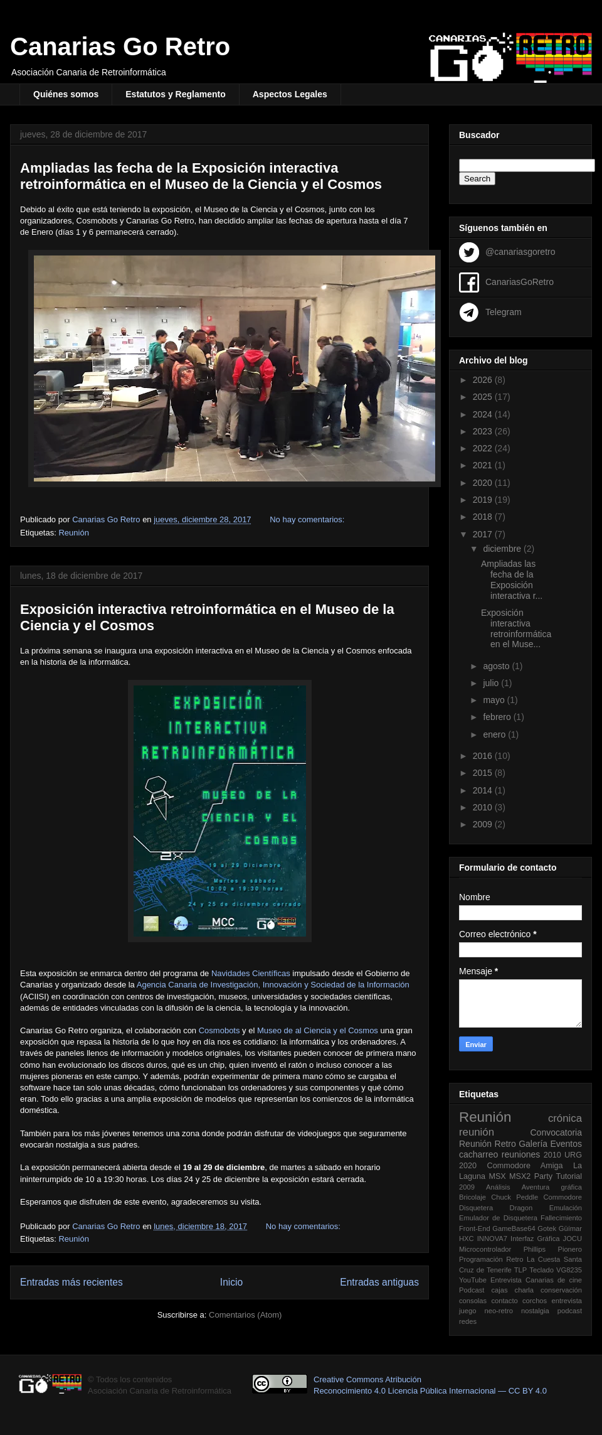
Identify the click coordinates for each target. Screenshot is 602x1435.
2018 (484, 517)
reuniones (521, 1154)
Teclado (541, 1270)
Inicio (231, 1282)
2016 (484, 756)
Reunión (73, 532)
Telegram (503, 311)
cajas (499, 1290)
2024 (484, 414)
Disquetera (476, 1208)
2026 (484, 380)
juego (467, 1310)
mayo (495, 700)
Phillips (535, 1249)
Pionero (569, 1249)
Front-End (474, 1228)
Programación (481, 1259)
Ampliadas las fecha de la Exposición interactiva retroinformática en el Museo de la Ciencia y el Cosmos (201, 176)
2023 (484, 431)
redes (468, 1321)
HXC (466, 1238)
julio (492, 683)
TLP (520, 1270)
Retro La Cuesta (533, 1259)
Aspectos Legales (290, 94)
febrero (498, 717)
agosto (497, 666)
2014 (484, 790)
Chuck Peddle (514, 1197)
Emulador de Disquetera (498, 1218)
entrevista (566, 1300)
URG (573, 1155)
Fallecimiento (561, 1218)
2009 (484, 824)
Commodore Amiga (525, 1165)
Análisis (498, 1187)
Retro (505, 1144)
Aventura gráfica (552, 1187)
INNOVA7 (492, 1238)
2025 (484, 397)
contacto (504, 1300)
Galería (533, 1144)
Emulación (565, 1208)
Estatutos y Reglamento (175, 94)
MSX (496, 1176)
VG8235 (569, 1270)
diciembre (503, 549)
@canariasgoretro (520, 251)
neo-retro (498, 1310)
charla (524, 1290)
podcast (569, 1310)
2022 (484, 448)
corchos (534, 1300)
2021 (484, 465)
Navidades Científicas (250, 973)
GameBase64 (513, 1228)
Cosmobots (219, 1030)
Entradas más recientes (71, 1282)
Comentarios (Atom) (245, 1314)
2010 (484, 807)
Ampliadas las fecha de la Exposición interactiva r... (511, 579)
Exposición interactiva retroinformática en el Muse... (516, 628)
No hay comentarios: (308, 519)
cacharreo (478, 1154)
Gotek (546, 1228)
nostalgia (535, 1310)
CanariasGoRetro (519, 281)
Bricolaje (472, 1197)
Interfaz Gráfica (534, 1238)
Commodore (562, 1197)
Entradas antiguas (379, 1282)
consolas (473, 1300)
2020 (484, 483)
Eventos (566, 1144)
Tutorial (569, 1176)
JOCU (572, 1238)
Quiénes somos (65, 94)
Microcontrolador (485, 1249)
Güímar (570, 1228)
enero (495, 734)
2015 (484, 773)
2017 (484, 534)
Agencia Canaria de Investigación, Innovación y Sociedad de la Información (273, 984)
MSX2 (520, 1176)
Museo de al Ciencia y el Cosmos (317, 1030)
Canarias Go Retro (120, 46)
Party (543, 1176)
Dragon (521, 1208)
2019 (484, 500)
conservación (561, 1290)
